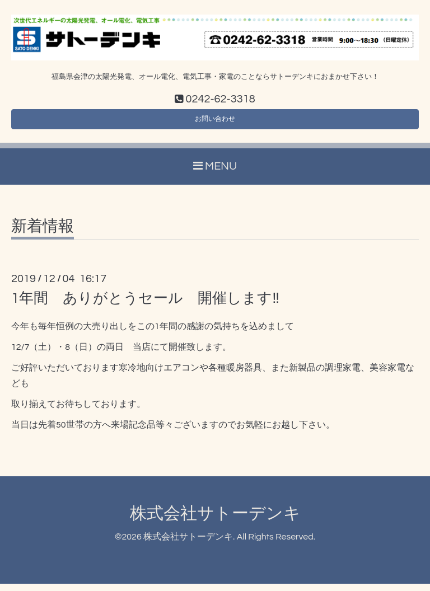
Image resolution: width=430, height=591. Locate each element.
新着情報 (42, 233)
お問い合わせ (215, 123)
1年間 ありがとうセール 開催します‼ (145, 305)
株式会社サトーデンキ (215, 520)
